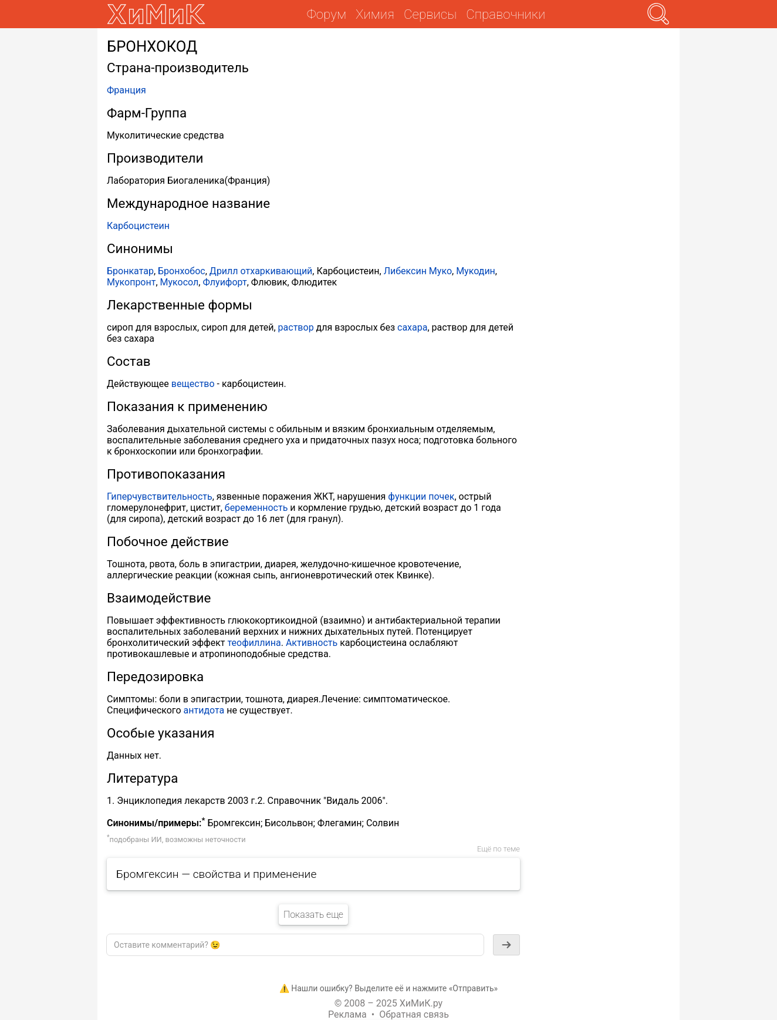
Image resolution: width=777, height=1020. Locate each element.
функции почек (421, 496)
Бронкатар (130, 271)
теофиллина (254, 642)
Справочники (505, 14)
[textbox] (295, 944)
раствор (296, 327)
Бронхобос (181, 271)
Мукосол (179, 282)
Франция (126, 90)
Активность (311, 642)
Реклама (347, 1014)
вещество (193, 383)
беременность (256, 507)
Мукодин (475, 271)
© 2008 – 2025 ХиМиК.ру (388, 1003)
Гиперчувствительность (159, 496)
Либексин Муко (418, 271)
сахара (412, 327)
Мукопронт (131, 282)
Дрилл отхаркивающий (261, 271)
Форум (326, 14)
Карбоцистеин (138, 225)
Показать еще (313, 914)
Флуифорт (224, 282)
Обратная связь (414, 1014)
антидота (204, 710)
